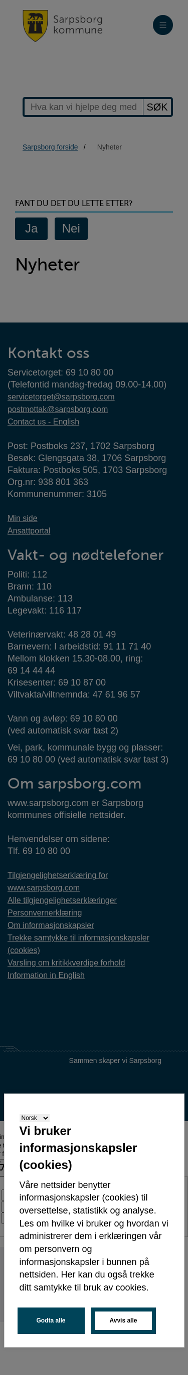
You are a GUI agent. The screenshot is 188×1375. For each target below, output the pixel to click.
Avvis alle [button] (123, 1320)
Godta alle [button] (51, 1320)
